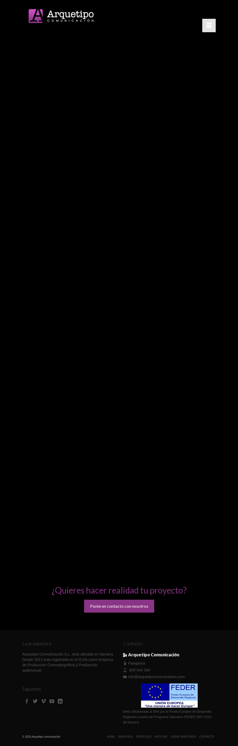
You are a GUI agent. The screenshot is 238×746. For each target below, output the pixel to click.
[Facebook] (27, 701)
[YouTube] (52, 701)
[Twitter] (35, 701)
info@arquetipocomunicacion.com (154, 677)
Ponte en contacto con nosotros (119, 606)
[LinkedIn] (60, 701)
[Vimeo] (43, 701)
